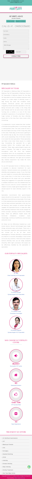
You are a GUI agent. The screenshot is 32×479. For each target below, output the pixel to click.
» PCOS (4, 457)
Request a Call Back (20, 21)
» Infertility (5, 460)
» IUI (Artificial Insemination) (10, 438)
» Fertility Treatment (7, 470)
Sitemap (23, 478)
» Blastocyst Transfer (7, 444)
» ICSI (3, 447)
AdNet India (17, 478)
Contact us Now (10, 21)
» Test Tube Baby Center (8, 473)
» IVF (3, 441)
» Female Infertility (7, 463)
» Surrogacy (5, 451)
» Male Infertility (6, 466)
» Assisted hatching (7, 454)
